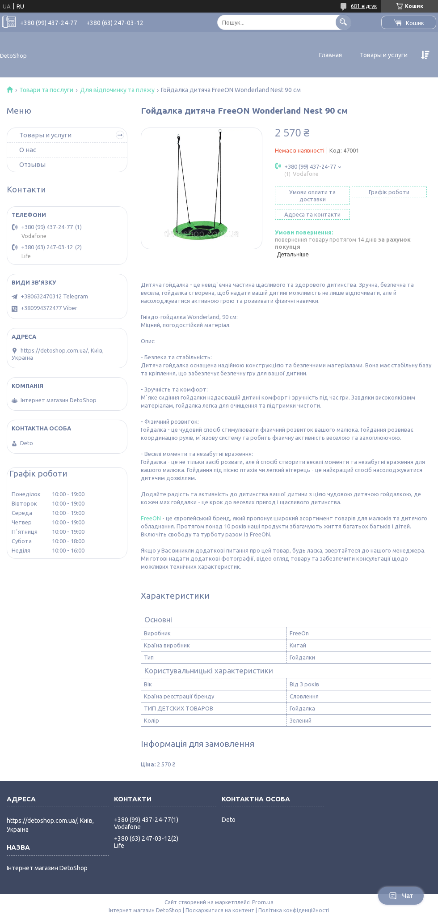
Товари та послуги (46, 90)
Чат (401, 896)
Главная (330, 55)
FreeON (151, 518)
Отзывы (32, 164)
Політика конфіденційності (293, 910)
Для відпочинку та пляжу (117, 90)
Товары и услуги (384, 55)
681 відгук (364, 6)
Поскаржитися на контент (219, 910)
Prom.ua (263, 902)
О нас (27, 149)
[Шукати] (343, 22)
